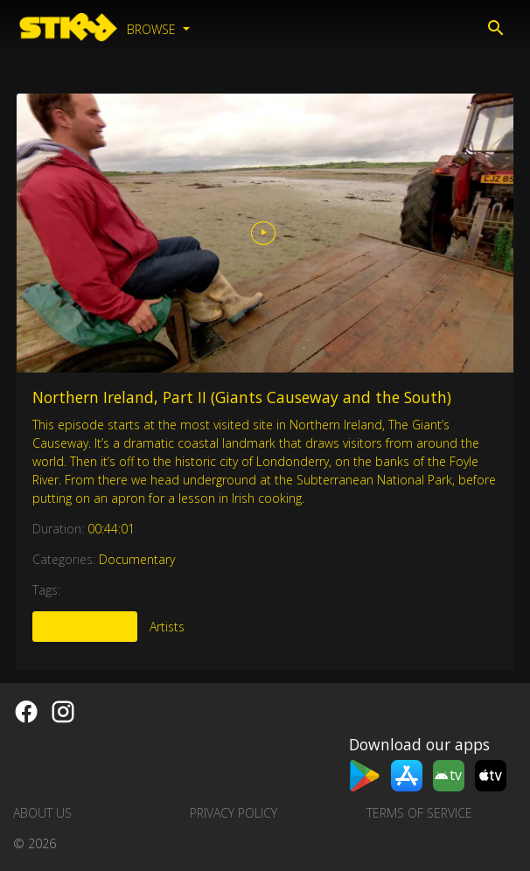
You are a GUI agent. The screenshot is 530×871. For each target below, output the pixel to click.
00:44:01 (111, 528)
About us (42, 813)
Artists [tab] (167, 626)
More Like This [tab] (85, 626)
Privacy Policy (233, 813)
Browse (153, 29)
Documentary (137, 559)
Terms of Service (419, 813)
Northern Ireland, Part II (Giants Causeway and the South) (241, 397)
